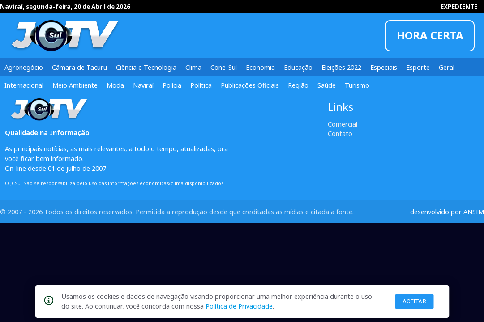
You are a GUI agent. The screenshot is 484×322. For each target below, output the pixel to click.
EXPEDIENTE (459, 7)
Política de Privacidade (239, 305)
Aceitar (415, 301)
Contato (340, 133)
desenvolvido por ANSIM (447, 211)
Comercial (342, 123)
